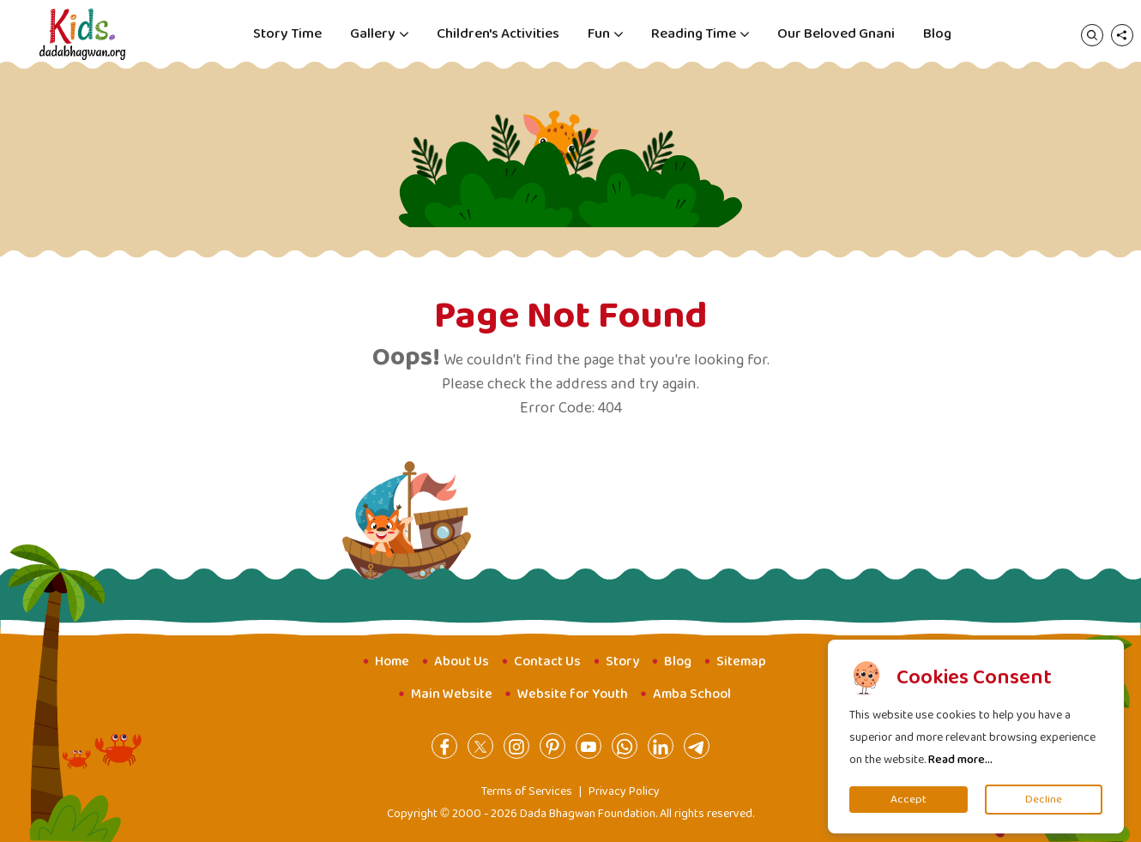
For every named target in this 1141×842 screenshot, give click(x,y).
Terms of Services (526, 791)
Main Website (451, 694)
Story (622, 661)
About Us (461, 661)
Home (392, 661)
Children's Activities (498, 33)
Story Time (287, 33)
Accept (908, 800)
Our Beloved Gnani (836, 33)
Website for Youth (572, 694)
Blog (937, 33)
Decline (1043, 800)
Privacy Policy (624, 791)
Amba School (692, 694)
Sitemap (741, 661)
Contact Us (547, 661)
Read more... (960, 759)
